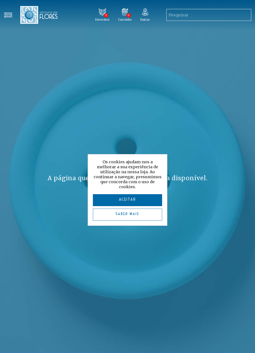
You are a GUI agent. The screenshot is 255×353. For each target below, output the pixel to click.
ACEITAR (127, 199)
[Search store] (201, 15)
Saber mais (127, 214)
